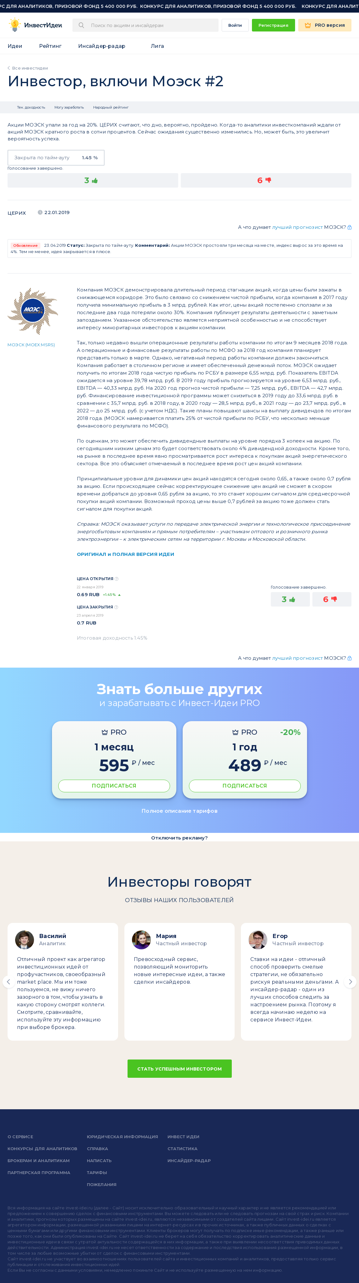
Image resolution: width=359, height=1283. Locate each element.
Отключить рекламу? (179, 838)
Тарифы (97, 1172)
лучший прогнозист (297, 227)
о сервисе (20, 1136)
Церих (17, 213)
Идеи (15, 46)
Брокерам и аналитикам (39, 1160)
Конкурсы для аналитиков (42, 1148)
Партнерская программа (39, 1172)
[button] (9, 981)
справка (97, 1148)
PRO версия (330, 25)
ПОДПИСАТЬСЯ (114, 786)
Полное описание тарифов (179, 811)
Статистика (182, 1148)
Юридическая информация (122, 1136)
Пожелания (102, 1184)
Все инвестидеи (30, 68)
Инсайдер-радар (101, 46)
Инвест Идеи (183, 1136)
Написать (99, 1160)
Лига (157, 46)
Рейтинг (50, 46)
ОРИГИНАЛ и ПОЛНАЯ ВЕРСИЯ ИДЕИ (125, 554)
